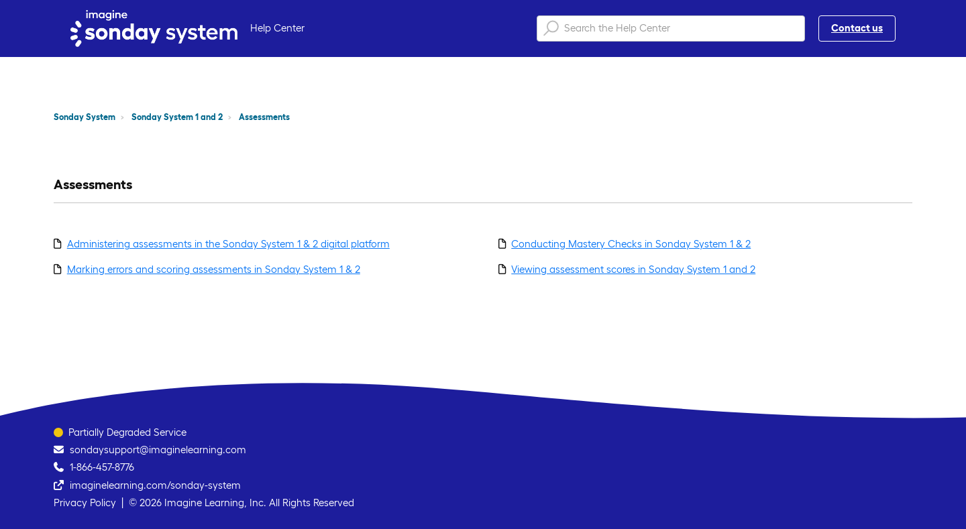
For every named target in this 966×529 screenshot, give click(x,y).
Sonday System (84, 117)
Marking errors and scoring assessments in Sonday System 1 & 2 (213, 269)
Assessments (264, 117)
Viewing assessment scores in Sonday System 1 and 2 (633, 269)
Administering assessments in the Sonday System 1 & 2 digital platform (228, 243)
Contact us (857, 28)
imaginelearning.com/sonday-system (155, 485)
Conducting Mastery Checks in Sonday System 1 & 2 (631, 243)
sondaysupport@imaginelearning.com (158, 449)
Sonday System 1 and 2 (177, 117)
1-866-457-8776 (102, 467)
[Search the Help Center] (671, 28)
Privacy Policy (85, 502)
